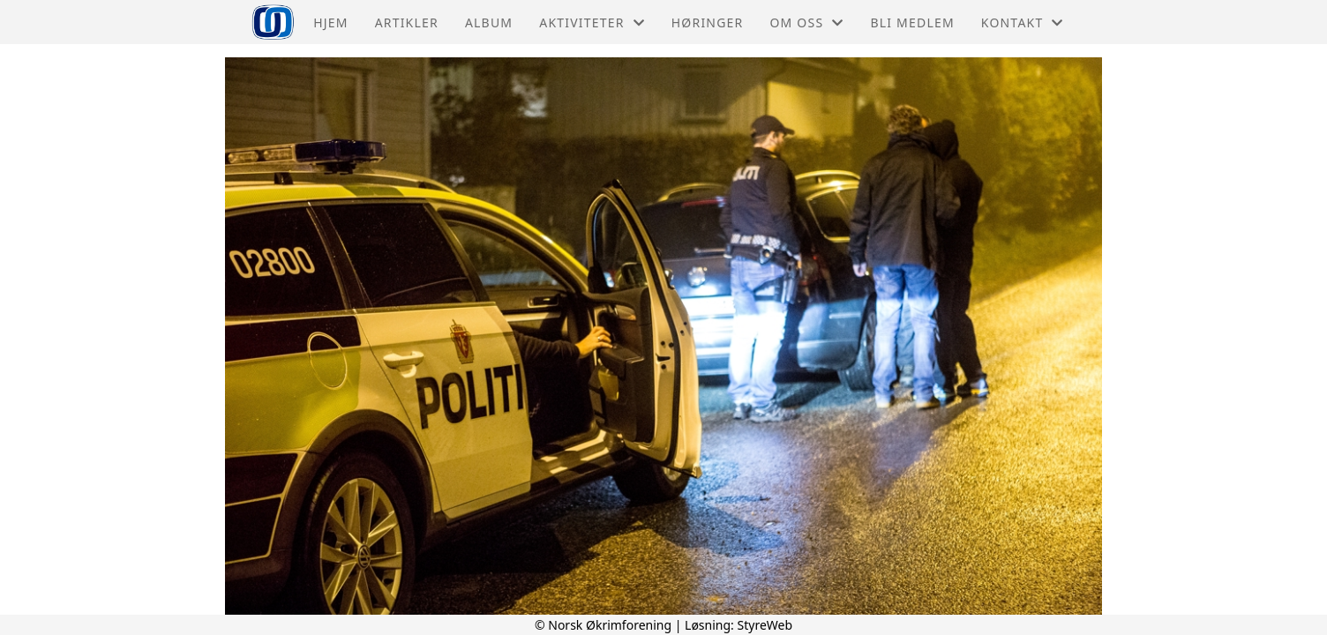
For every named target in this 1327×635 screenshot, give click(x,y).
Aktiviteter (592, 22)
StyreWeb (765, 624)
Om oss (806, 22)
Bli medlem (912, 22)
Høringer (707, 22)
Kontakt (1022, 22)
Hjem (330, 22)
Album (489, 22)
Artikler (407, 22)
